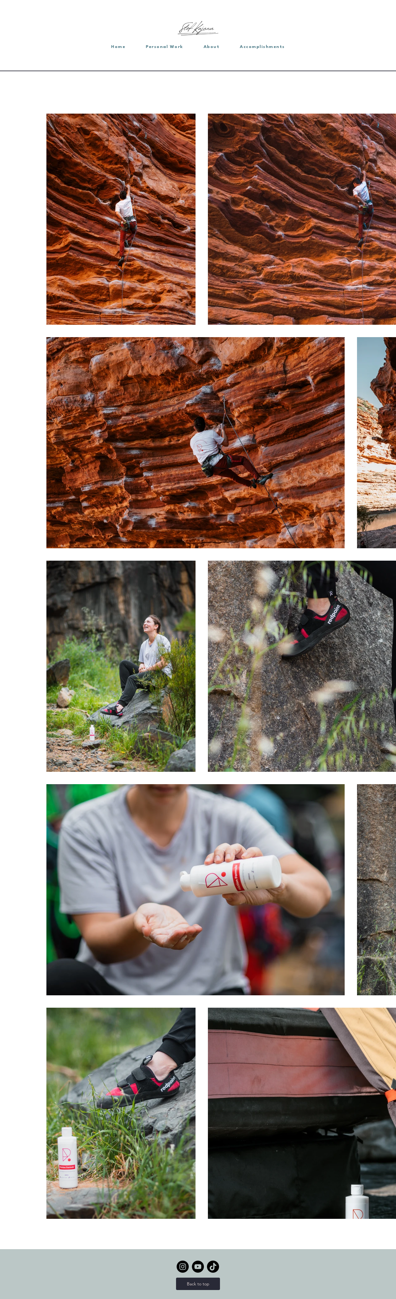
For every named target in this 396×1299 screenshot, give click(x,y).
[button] (164, 47)
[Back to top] (198, 1284)
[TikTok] (213, 1267)
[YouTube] (198, 1267)
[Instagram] (183, 1267)
